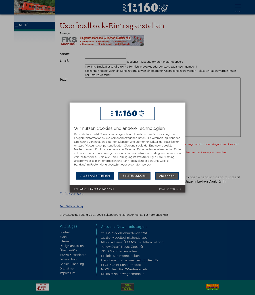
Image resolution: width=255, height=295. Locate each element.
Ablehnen (167, 175)
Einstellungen (134, 175)
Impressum (80, 188)
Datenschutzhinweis (102, 188)
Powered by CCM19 (170, 188)
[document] (127, 149)
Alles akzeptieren (95, 175)
